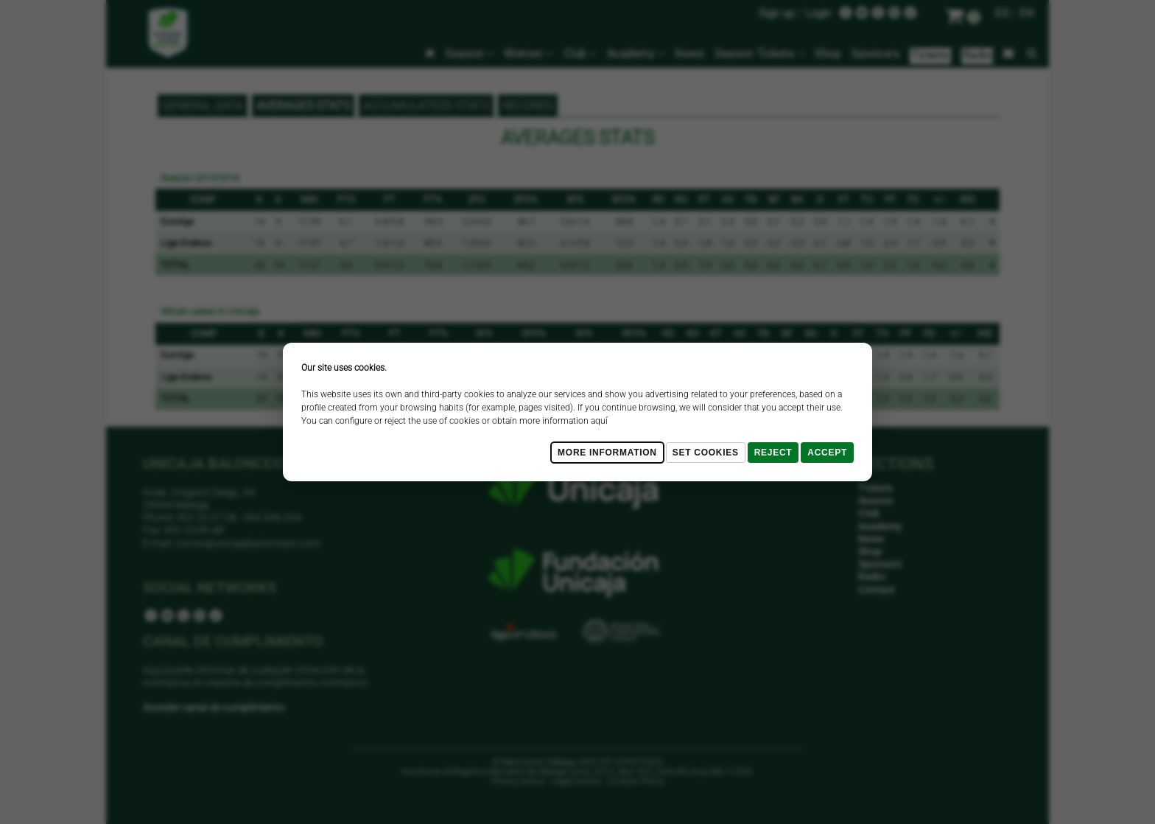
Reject (773, 452)
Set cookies (706, 452)
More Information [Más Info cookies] (607, 452)
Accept (827, 452)
